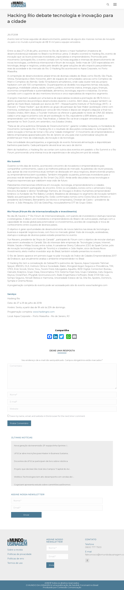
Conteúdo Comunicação (69, 587)
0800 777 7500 (93, 547)
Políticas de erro (15, 558)
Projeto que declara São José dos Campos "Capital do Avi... (42, 469)
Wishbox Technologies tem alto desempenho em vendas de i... (44, 477)
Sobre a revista (15, 549)
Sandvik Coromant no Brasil (85, 585)
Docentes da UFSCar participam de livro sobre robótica (41, 461)
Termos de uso (15, 563)
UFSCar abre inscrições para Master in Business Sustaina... (41, 453)
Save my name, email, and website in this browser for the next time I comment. (47, 416)
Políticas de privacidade (19, 554)
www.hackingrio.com (44, 311)
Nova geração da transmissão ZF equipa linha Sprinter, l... (41, 445)
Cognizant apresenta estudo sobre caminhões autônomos (42, 484)
